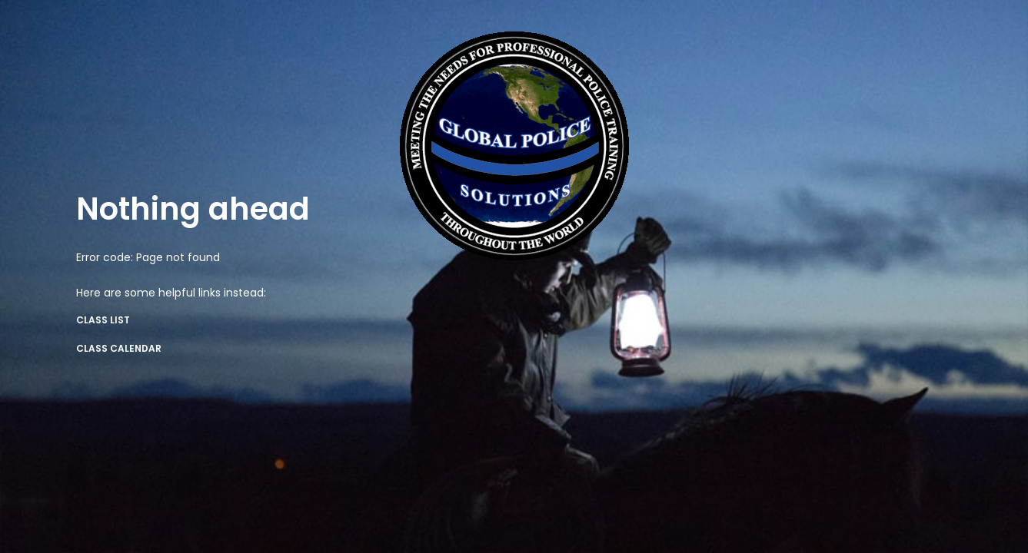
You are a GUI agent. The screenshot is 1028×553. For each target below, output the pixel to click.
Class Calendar (118, 348)
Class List (103, 319)
